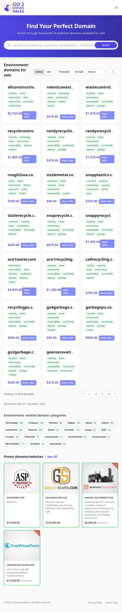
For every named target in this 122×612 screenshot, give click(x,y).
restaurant (13, 189)
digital (20, 181)
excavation (28, 101)
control (50, 105)
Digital (74, 423)
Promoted (64, 71)
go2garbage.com (24, 352)
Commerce (14, 430)
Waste (54, 430)
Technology (14, 423)
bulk (25, 97)
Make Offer (27, 115)
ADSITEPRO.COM (15, 497)
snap (89, 193)
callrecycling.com (102, 259)
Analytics (37, 444)
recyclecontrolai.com (27, 130)
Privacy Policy (95, 602)
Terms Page (112, 602)
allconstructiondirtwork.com (35, 87)
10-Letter (72, 430)
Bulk (106, 430)
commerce (52, 181)
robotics (62, 101)
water (26, 269)
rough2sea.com (22, 174)
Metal (91, 423)
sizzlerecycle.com (24, 215)
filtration (13, 278)
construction (14, 101)
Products (37, 423)
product (66, 193)
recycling (13, 93)
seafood (12, 193)
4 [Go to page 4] (109, 394)
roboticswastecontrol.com (71, 87)
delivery (27, 185)
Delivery (56, 423)
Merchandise (15, 444)
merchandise (92, 185)
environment (14, 97)
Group (91, 430)
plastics (105, 189)
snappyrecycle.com (104, 215)
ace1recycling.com (64, 259)
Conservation (101, 437)
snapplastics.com (102, 174)
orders (24, 189)
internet (90, 265)
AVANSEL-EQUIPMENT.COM (99, 497)
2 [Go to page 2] (96, 394)
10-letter (51, 330)
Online (108, 423)
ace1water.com (22, 259)
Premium (32, 437)
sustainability (93, 101)
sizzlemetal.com (62, 174)
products (103, 181)
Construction (54, 437)
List (49, 71)
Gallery (39, 71)
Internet (35, 430)
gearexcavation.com (66, 352)
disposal (51, 101)
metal (63, 181)
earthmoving (14, 105)
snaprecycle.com (62, 215)
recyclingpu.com (23, 307)
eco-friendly (107, 101)
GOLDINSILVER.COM (56, 497)
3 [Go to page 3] (102, 394)
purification (26, 273)
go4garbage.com (62, 307)
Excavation (58, 444)
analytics (13, 149)
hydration (13, 273)
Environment (78, 437)
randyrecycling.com (65, 130)
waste (22, 93)
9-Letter (12, 437)
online (11, 181)
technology (64, 93)
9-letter (22, 193)
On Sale (79, 71)
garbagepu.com (100, 307)
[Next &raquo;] (115, 394)
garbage (101, 105)
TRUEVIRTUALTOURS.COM (20, 564)
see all (52, 456)
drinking (23, 278)
